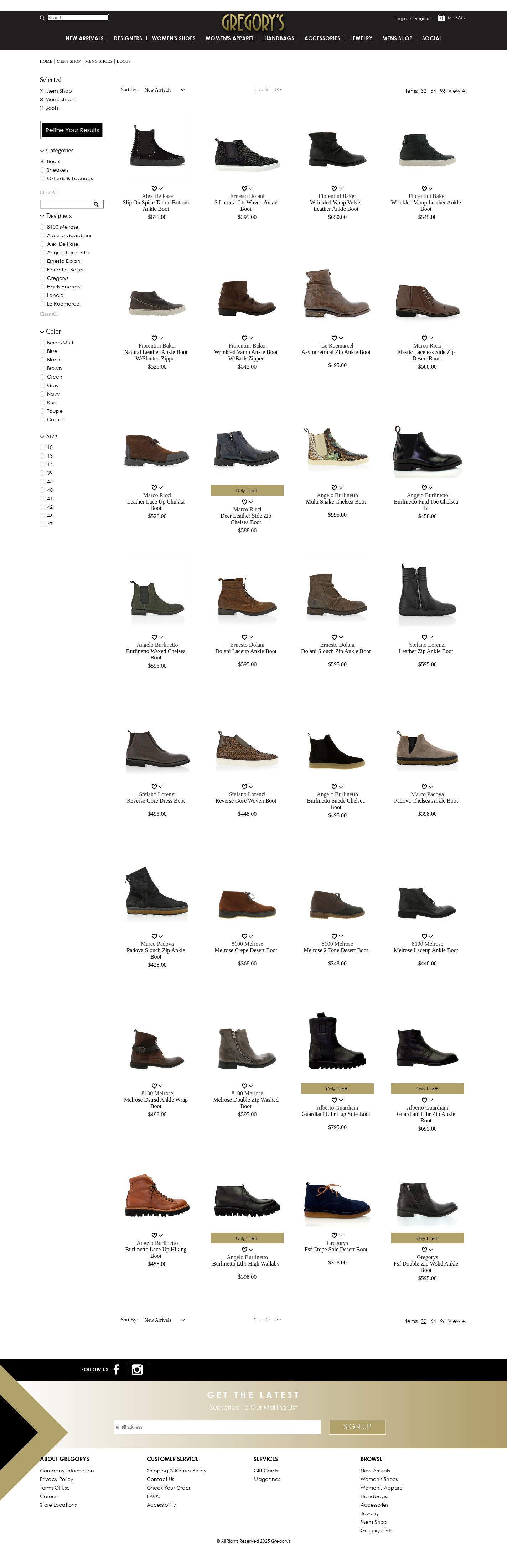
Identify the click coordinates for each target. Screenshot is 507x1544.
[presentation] (72, 130)
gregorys (57, 278)
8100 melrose (62, 227)
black (53, 360)
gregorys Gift (376, 1530)
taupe (55, 411)
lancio (55, 295)
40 (50, 490)
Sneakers (57, 170)
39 (50, 473)
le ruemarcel (64, 304)
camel (55, 420)
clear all (49, 192)
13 (50, 456)
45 (50, 482)
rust (52, 403)
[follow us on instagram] (138, 1369)
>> (278, 89)
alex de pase (62, 244)
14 (50, 465)
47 (50, 524)
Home (46, 61)
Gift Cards (266, 1470)
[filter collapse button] (42, 151)
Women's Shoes (174, 38)
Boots (124, 61)
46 (50, 516)
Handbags (279, 38)
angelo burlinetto (68, 253)
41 (50, 499)
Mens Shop (69, 61)
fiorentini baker (65, 270)
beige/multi (60, 343)
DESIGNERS (128, 38)
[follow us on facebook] (117, 1369)
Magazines (267, 1479)
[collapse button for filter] (42, 216)
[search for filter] (67, 204)
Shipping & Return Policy (177, 1470)
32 (423, 90)
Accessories (322, 38)
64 (433, 90)
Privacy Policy (56, 1479)
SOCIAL (432, 38)
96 (443, 90)
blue (52, 351)
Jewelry (361, 38)
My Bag (451, 18)
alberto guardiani (69, 236)
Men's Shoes (99, 61)
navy (53, 394)
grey (53, 385)
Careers (49, 1496)
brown (54, 368)
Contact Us (160, 1479)
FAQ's (153, 1496)
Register (423, 18)
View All (457, 90)
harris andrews (64, 287)
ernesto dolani (64, 261)
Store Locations (58, 1504)
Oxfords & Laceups (70, 179)
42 (50, 507)
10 (50, 447)
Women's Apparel (230, 38)
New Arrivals (85, 38)
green (54, 377)
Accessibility (161, 1504)
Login (403, 18)
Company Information (67, 1470)
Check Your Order (168, 1487)
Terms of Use (55, 1487)
